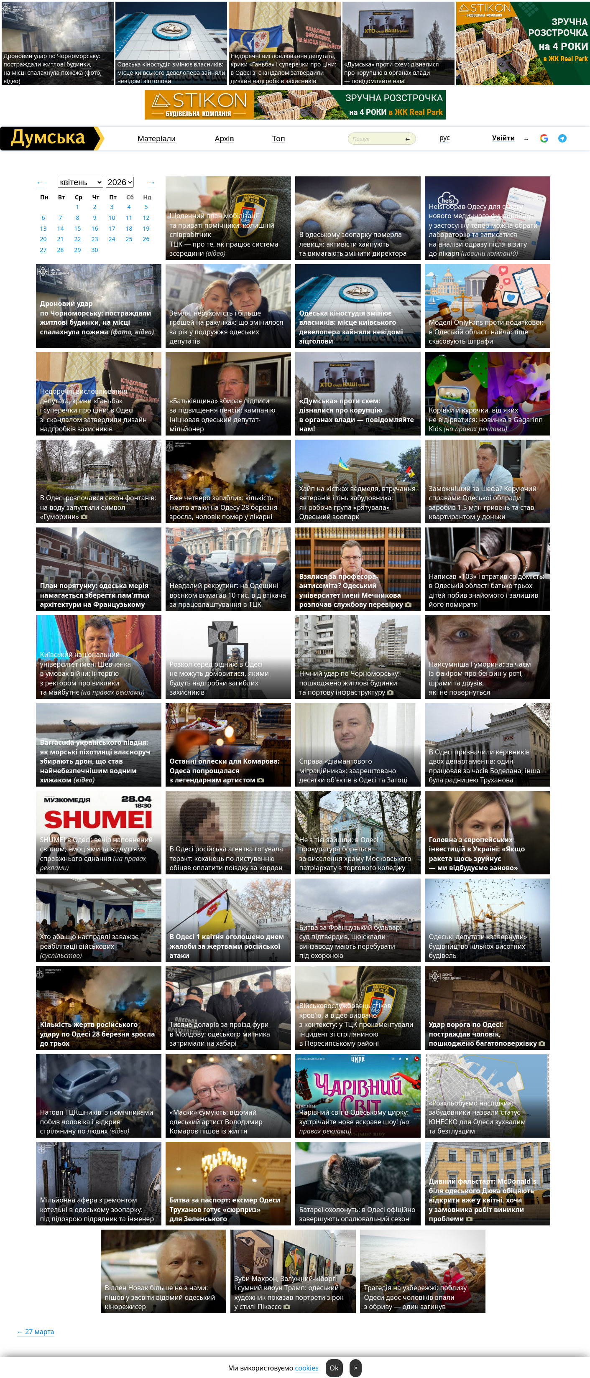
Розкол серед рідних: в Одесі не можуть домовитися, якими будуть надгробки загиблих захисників (219, 678)
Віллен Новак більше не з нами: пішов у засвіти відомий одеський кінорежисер (160, 1297)
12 (146, 218)
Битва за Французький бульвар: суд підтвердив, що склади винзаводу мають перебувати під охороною (350, 941)
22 (77, 239)
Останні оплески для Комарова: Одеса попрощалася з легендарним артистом (225, 770)
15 (77, 228)
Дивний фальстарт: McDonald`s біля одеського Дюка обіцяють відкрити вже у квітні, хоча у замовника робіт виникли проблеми (482, 1200)
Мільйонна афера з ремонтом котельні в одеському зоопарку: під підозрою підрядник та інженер (97, 1209)
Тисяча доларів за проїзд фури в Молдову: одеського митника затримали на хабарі (220, 1034)
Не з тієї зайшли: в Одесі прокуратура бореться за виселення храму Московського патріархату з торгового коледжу (355, 853)
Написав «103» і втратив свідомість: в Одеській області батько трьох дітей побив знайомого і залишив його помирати (487, 590)
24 (111, 239)
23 (94, 239)
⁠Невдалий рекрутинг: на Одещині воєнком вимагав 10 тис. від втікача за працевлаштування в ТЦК (228, 595)
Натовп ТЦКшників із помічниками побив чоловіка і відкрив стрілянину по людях (96, 1122)
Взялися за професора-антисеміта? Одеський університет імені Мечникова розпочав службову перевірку (355, 590)
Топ (278, 139)
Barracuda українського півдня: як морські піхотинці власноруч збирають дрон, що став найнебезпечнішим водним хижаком (95, 761)
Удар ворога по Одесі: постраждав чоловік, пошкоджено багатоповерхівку (487, 1034)
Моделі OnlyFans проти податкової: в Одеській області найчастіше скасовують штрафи (486, 332)
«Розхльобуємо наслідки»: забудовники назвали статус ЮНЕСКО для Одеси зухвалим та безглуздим (477, 1117)
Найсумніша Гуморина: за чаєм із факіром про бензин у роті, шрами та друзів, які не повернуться (480, 678)
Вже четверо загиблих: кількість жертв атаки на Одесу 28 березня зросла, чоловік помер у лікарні (224, 507)
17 (111, 228)
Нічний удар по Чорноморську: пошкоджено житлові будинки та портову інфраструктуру (349, 683)
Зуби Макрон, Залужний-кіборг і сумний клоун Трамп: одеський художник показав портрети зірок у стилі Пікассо (289, 1292)
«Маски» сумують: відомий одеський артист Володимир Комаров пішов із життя (216, 1122)
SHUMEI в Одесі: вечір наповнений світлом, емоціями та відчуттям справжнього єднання (96, 853)
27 (43, 250)
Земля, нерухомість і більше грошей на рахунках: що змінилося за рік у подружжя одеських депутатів (227, 327)
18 (128, 228)
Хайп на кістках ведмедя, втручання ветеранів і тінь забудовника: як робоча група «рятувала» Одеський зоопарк (357, 502)
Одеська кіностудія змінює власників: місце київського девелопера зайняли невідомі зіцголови (171, 72)
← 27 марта (35, 1331)
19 (146, 228)
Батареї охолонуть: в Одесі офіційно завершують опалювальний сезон (357, 1214)
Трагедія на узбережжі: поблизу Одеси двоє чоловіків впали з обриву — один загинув (415, 1297)
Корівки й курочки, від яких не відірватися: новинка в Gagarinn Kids (486, 419)
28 (60, 250)
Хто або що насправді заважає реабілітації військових (89, 946)
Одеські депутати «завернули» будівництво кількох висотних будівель (478, 946)
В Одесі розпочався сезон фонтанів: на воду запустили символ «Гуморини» (98, 507)
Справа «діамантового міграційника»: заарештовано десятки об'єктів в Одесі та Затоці (355, 770)
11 (128, 218)
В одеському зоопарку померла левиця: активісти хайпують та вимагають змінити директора (353, 244)
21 (60, 239)
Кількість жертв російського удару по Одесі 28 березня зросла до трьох (97, 1034)
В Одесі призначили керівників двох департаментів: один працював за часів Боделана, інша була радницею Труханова (485, 766)
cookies (307, 1368)
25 (128, 239)
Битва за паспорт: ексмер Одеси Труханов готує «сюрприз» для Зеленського (225, 1209)
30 (94, 250)
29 (77, 250)
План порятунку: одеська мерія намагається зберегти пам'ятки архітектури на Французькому (95, 595)
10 (111, 218)
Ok (334, 1368)
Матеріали (157, 139)
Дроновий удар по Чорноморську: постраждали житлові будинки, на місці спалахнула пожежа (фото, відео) (52, 68)
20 (43, 239)
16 (94, 228)
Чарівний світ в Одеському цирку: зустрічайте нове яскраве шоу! (354, 1122)
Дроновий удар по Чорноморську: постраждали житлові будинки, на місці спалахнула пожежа (97, 322)
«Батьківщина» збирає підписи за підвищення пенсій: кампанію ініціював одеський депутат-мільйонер (223, 414)
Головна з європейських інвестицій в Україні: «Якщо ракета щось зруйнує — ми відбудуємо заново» (477, 853)
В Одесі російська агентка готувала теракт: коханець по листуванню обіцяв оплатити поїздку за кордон (228, 858)
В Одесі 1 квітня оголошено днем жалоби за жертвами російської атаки (227, 946)
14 (60, 228)
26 (146, 239)
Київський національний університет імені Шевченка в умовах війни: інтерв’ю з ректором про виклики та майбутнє (92, 673)
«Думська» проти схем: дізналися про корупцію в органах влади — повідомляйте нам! (391, 72)
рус (444, 137)
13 (43, 228)
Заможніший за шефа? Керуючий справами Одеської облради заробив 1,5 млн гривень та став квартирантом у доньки (483, 502)
